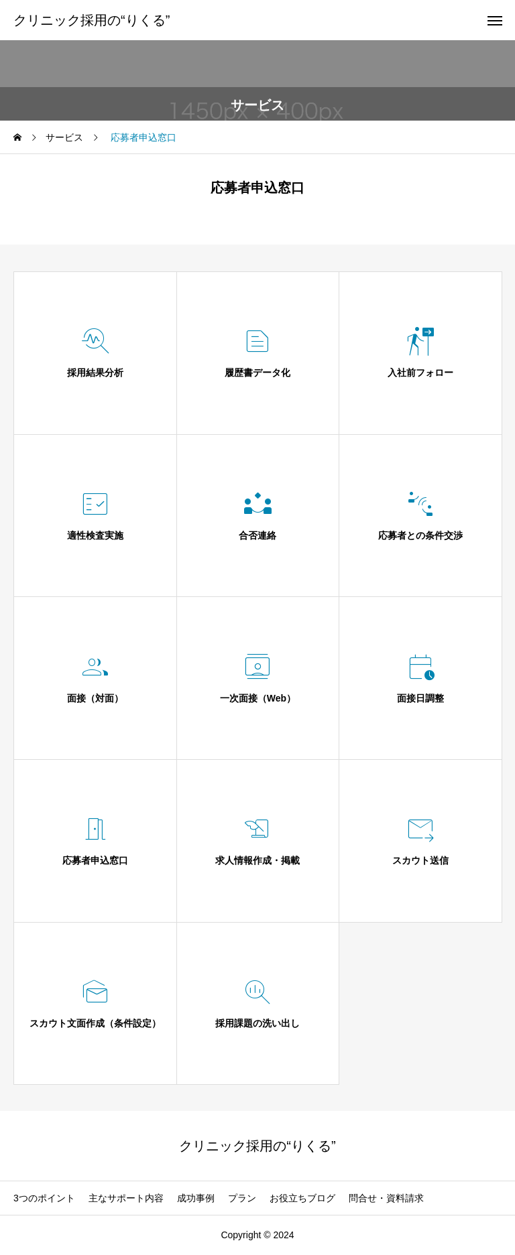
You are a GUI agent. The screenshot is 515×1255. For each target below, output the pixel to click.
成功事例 (196, 1198)
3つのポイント (44, 1198)
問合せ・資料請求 (386, 1198)
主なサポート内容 (126, 1198)
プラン (242, 1198)
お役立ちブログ (302, 1198)
